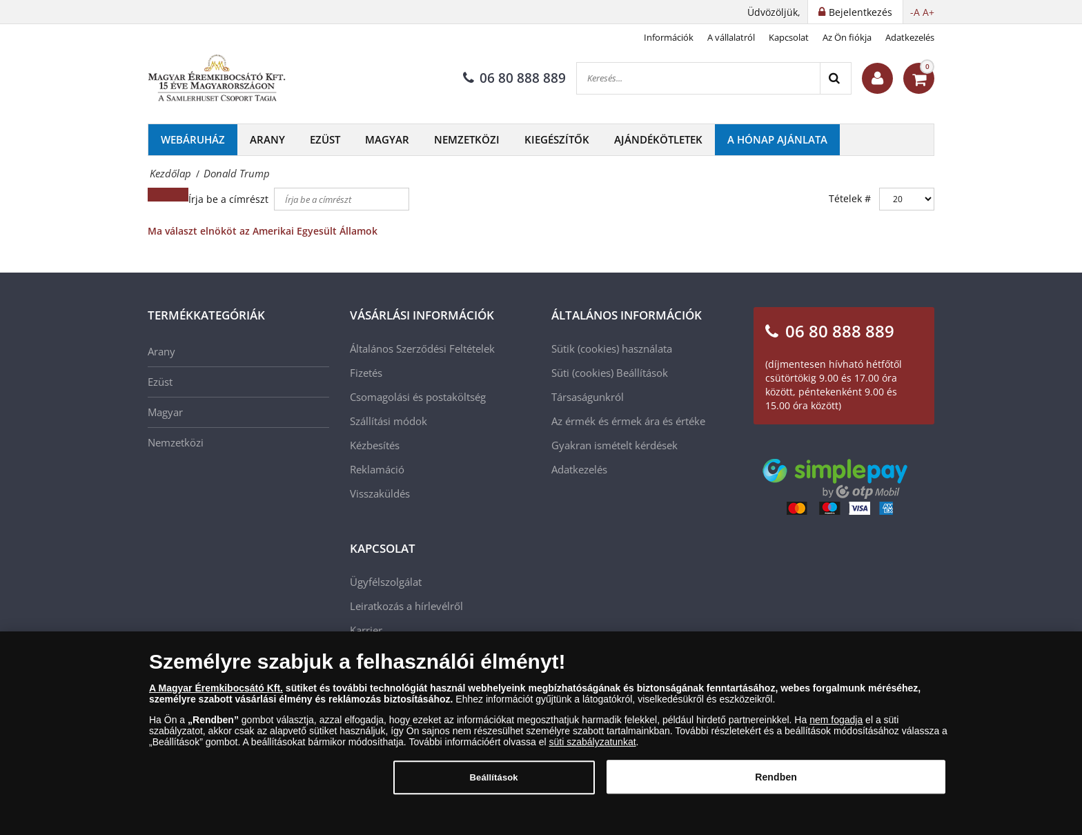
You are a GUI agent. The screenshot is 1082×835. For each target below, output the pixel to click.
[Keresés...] (698, 78)
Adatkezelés (909, 37)
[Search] (835, 78)
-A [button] (915, 12)
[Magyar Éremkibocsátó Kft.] (217, 78)
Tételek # (850, 198)
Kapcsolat (789, 37)
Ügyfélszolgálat (386, 582)
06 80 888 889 (514, 78)
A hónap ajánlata (777, 139)
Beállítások (642, 373)
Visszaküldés (380, 493)
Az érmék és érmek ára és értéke (628, 421)
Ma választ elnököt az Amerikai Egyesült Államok (262, 230)
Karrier (366, 630)
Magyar (387, 139)
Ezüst (325, 139)
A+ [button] (928, 12)
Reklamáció (377, 469)
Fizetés (366, 373)
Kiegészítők (556, 139)
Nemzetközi (467, 139)
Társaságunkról (587, 397)
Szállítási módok (388, 421)
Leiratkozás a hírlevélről (406, 606)
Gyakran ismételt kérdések (614, 445)
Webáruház (193, 139)
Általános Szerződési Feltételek (422, 348)
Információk (669, 37)
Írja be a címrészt (229, 199)
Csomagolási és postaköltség (418, 397)
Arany (267, 139)
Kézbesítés (375, 445)
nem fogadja (836, 726)
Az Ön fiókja (847, 37)
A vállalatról (731, 37)
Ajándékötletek (658, 139)
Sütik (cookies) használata (611, 348)
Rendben (776, 783)
